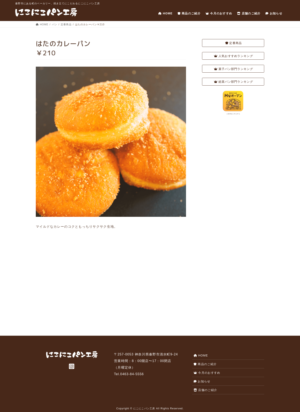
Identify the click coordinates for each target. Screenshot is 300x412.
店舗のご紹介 (205, 390)
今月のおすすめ (207, 372)
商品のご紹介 (205, 364)
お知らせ (202, 381)
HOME (201, 355)
